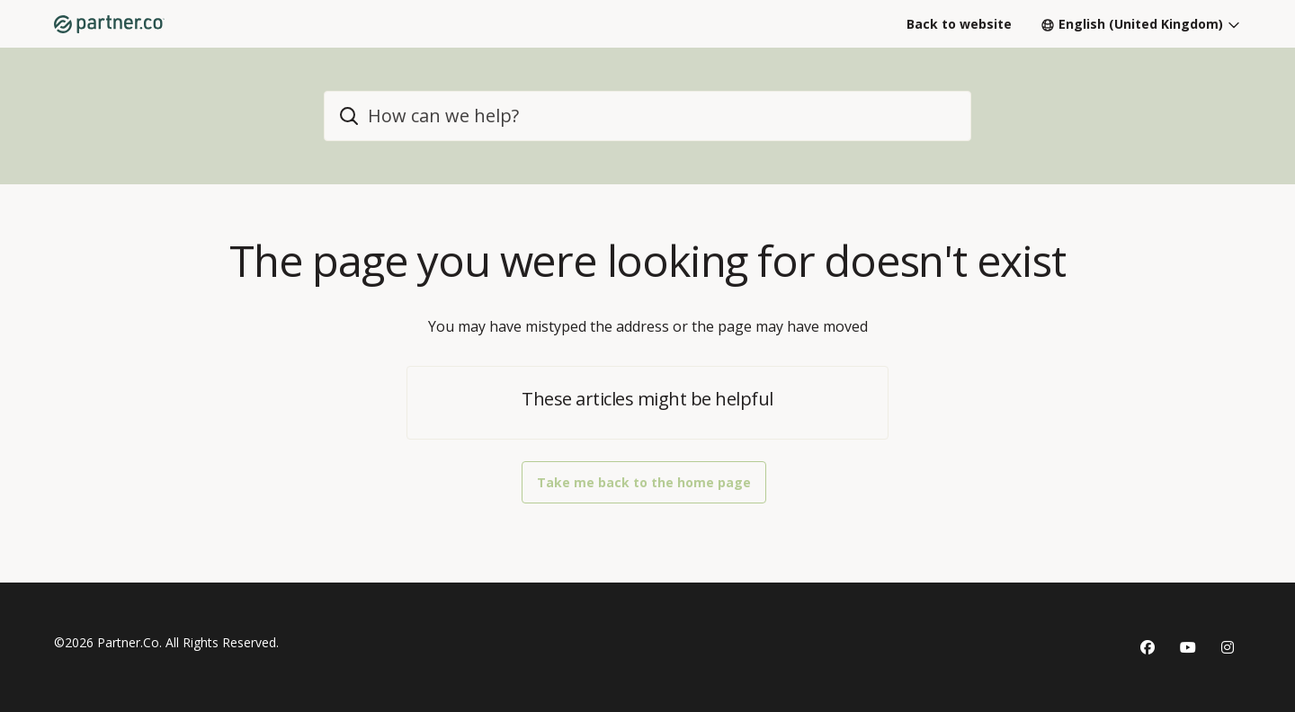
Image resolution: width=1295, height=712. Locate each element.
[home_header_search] (647, 116)
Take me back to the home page (644, 482)
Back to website (959, 23)
